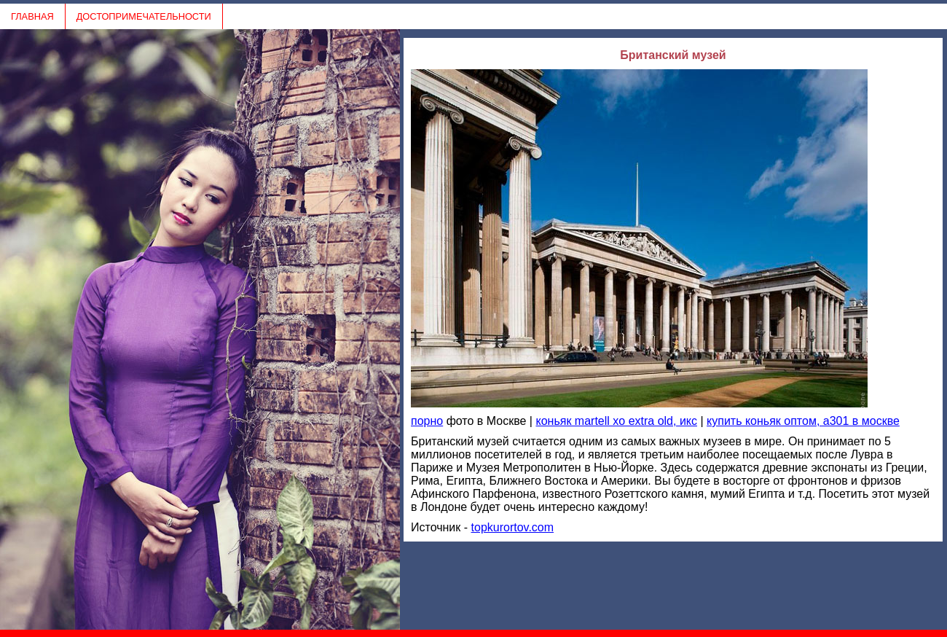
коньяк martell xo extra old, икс (616, 421)
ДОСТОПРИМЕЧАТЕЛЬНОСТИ (143, 16)
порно (427, 421)
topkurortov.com (512, 527)
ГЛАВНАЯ (32, 16)
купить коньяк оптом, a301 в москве (803, 421)
